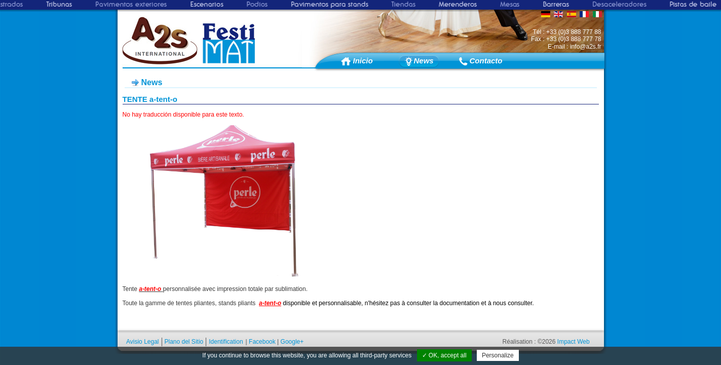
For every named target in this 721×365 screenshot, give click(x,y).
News (424, 60)
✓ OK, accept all (444, 355)
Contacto (484, 60)
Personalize (498, 355)
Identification (226, 341)
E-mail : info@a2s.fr (574, 46)
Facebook (262, 341)
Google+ (292, 341)
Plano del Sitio (184, 341)
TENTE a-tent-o (150, 99)
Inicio (363, 60)
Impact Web (573, 341)
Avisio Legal (142, 341)
